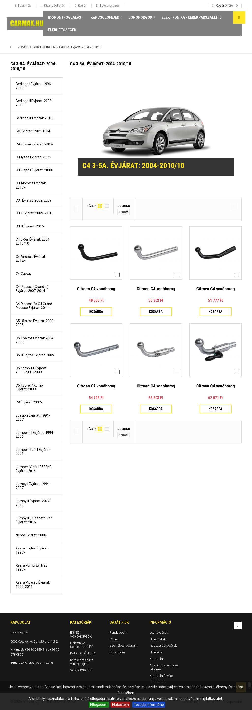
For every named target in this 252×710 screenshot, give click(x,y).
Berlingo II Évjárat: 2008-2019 (34, 103)
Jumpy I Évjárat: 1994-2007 (33, 486)
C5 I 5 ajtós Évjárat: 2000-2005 (35, 323)
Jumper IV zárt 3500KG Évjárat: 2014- (34, 469)
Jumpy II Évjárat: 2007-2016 (33, 503)
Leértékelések (159, 632)
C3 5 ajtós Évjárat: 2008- (34, 170)
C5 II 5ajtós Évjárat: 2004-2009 (35, 340)
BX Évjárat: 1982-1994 (33, 131)
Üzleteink (156, 652)
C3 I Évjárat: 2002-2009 (33, 200)
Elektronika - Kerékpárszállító (192, 17)
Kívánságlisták (54, 5)
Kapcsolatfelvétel (161, 676)
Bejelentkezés (109, 5)
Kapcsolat (157, 659)
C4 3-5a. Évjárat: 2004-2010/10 (33, 241)
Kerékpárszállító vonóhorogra (81, 662)
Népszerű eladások (163, 645)
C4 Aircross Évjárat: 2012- (31, 259)
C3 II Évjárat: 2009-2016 (34, 213)
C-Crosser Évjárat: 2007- (34, 144)
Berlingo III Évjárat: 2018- (35, 118)
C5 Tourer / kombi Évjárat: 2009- (30, 387)
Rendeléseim (118, 632)
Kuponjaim (117, 652)
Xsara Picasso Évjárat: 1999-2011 (33, 585)
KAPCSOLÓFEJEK (105, 17)
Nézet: (91, 206)
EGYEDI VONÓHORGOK (81, 634)
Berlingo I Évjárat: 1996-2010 (34, 86)
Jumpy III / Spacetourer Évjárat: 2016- (34, 520)
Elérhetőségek (62, 30)
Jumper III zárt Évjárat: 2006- (33, 452)
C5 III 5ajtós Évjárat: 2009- (35, 355)
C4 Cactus (24, 273)
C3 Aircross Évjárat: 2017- (31, 185)
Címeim (115, 639)
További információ (149, 705)
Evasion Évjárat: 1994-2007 (33, 417)
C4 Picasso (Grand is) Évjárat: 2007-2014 (32, 289)
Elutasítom (120, 705)
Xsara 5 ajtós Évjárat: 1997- (32, 550)
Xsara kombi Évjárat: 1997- (31, 568)
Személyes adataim (124, 645)
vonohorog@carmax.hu (37, 662)
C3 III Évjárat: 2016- (30, 226)
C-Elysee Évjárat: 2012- (33, 157)
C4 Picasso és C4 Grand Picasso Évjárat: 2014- (34, 306)
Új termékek (158, 639)
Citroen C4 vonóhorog (96, 288)
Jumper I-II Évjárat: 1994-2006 (35, 435)
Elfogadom (98, 705)
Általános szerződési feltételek (164, 667)
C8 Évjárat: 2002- (29, 402)
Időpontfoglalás (64, 17)
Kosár (81, 5)
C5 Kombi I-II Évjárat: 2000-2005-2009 (31, 370)
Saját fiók (119, 622)
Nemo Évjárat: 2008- (31, 535)
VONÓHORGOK (140, 17)
